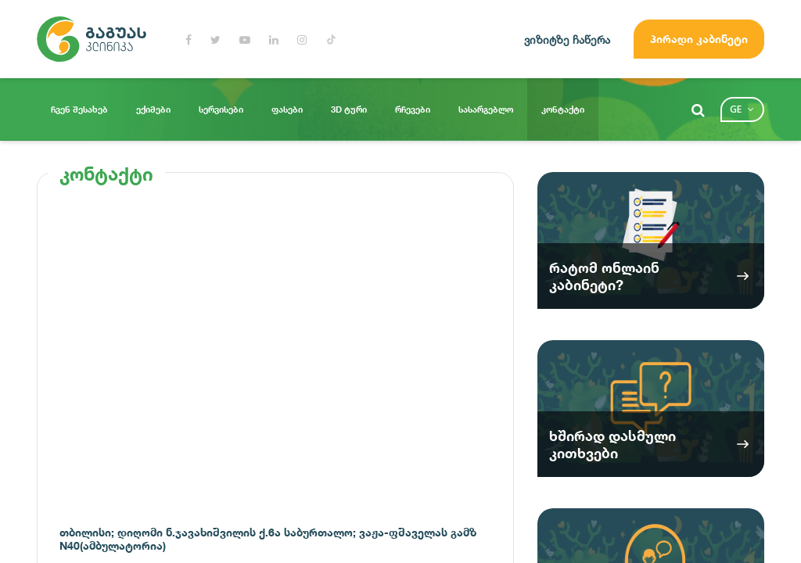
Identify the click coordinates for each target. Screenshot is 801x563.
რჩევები (412, 109)
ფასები (287, 109)
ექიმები (153, 109)
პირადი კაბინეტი (699, 38)
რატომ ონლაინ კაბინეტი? (604, 276)
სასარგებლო (485, 109)
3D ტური (349, 109)
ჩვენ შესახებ (79, 109)
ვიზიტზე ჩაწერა (567, 39)
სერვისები (221, 109)
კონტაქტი (562, 109)
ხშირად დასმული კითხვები (612, 444)
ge (736, 109)
